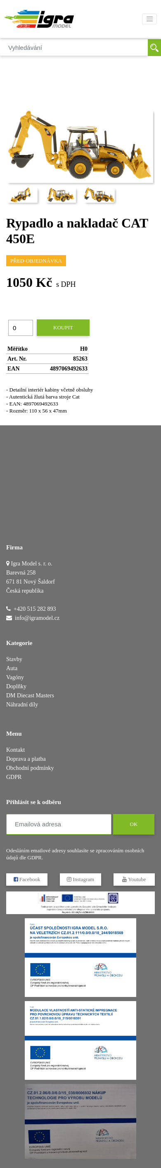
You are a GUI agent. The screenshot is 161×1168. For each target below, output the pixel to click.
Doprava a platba (26, 759)
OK (133, 824)
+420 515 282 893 (35, 609)
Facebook (27, 879)
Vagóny (15, 677)
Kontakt (15, 750)
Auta (11, 668)
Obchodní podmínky (30, 768)
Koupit (63, 327)
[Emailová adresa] (58, 824)
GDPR (13, 777)
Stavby (14, 659)
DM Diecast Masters (30, 695)
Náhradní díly (22, 704)
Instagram (80, 879)
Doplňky (16, 686)
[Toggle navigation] (149, 19)
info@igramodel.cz (37, 618)
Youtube (134, 879)
